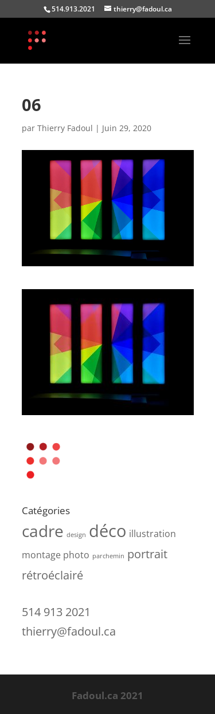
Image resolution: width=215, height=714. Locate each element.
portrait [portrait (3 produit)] (147, 554)
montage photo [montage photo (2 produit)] (55, 555)
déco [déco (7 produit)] (107, 530)
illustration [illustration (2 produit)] (152, 533)
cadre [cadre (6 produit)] (43, 531)
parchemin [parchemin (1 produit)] (108, 556)
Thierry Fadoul (65, 128)
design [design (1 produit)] (76, 535)
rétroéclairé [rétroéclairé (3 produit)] (52, 575)
